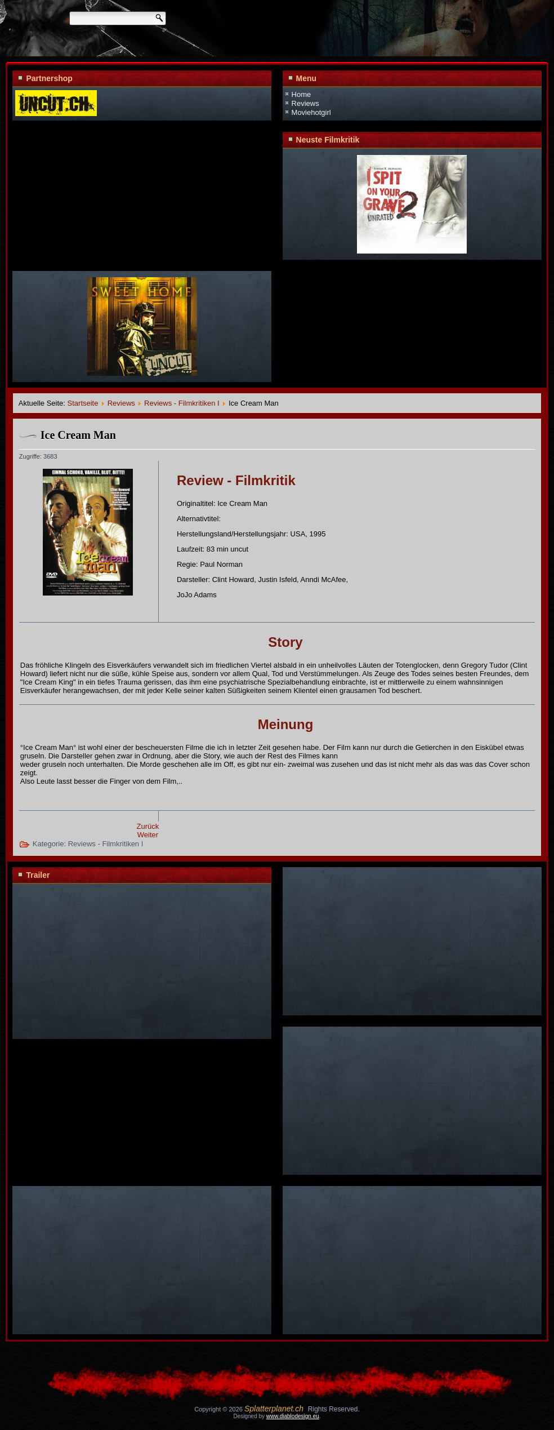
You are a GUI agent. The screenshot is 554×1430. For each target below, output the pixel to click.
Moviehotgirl (311, 112)
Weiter (147, 835)
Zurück (148, 826)
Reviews (305, 103)
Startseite (83, 403)
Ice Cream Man (78, 435)
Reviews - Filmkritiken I (182, 403)
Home (301, 94)
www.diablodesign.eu (292, 1416)
